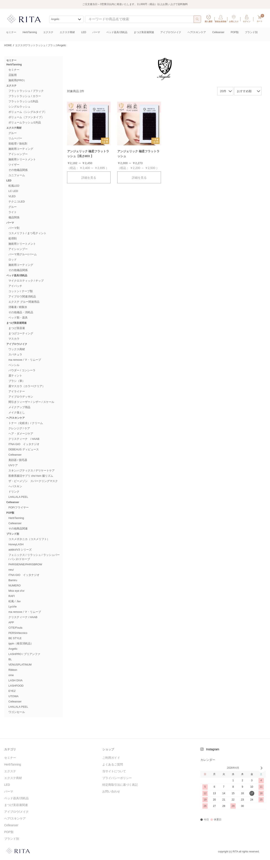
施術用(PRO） (17, 80)
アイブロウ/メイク (170, 32)
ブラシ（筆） (16, 380)
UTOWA (13, 696)
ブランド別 (251, 32)
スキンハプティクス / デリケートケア (31, 470)
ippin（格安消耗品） (20, 643)
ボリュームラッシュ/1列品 (24, 122)
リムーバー (15, 138)
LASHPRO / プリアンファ (24, 654)
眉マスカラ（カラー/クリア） (26, 386)
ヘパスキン (15, 486)
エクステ (48, 32)
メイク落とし (16, 412)
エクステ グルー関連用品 (23, 301)
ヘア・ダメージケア (20, 433)
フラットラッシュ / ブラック (26, 90)
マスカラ (13, 338)
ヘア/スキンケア (197, 32)
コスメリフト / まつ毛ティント (27, 233)
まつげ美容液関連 (144, 32)
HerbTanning (30, 32)
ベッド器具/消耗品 (116, 32)
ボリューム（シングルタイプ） (27, 111)
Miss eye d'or (16, 590)
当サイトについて (114, 771)
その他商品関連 (18, 528)
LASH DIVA (15, 680)
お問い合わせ (111, 791)
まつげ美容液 (16, 328)
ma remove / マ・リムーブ (24, 359)
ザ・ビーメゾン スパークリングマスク (33, 481)
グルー (12, 133)
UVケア (13, 465)
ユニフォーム (16, 175)
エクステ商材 (67, 32)
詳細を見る (88, 177)
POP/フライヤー (18, 507)
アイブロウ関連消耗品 (22, 296)
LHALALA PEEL (18, 496)
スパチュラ (15, 354)
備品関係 (13, 217)
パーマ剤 (13, 228)
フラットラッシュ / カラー (24, 96)
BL (10, 659)
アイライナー (16, 391)
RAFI (11, 596)
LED (83, 32)
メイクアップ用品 (19, 407)
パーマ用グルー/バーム (22, 254)
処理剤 (12, 238)
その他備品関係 (18, 169)
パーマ (96, 32)
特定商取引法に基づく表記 (120, 784)
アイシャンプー (18, 154)
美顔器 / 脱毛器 (17, 460)
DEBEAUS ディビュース (23, 449)
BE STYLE (15, 638)
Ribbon (12, 669)
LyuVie (12, 606)
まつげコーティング (20, 333)
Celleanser (218, 32)
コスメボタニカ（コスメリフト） (29, 539)
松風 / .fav (14, 601)
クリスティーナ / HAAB (23, 438)
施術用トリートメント (22, 159)
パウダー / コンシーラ (21, 370)
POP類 (235, 32)
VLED (12, 196)
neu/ (11, 569)
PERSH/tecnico (17, 633)
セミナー (11, 32)
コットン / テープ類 (20, 291)
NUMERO (14, 585)
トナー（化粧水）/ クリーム (25, 423)
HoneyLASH (16, 544)
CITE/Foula (15, 627)
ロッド (12, 259)
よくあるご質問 (112, 764)
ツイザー (13, 164)
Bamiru (12, 580)
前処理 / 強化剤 (17, 143)
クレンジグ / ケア (19, 428)
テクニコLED (16, 201)
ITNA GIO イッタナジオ (23, 444)
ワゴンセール (16, 712)
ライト (12, 212)
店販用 (12, 75)
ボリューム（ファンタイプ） (26, 117)
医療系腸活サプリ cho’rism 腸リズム (30, 475)
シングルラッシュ (19, 106)
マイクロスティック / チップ (26, 280)
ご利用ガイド (111, 757)
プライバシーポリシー (117, 778)
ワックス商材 (16, 349)
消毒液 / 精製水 (17, 307)
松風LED (13, 185)
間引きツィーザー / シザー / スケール (31, 402)
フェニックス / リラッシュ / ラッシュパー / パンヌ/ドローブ (34, 557)
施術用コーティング (20, 148)
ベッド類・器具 (18, 317)
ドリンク (13, 491)
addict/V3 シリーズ (20, 549)
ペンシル (13, 365)
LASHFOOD (16, 685)
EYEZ (12, 691)
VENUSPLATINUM (20, 664)
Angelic (13, 648)
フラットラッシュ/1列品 (23, 101)
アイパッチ (15, 286)
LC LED (13, 191)
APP (11, 622)
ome (11, 675)
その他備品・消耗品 (20, 312)
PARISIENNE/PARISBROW (25, 564)
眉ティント (15, 375)
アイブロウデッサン (20, 396)
